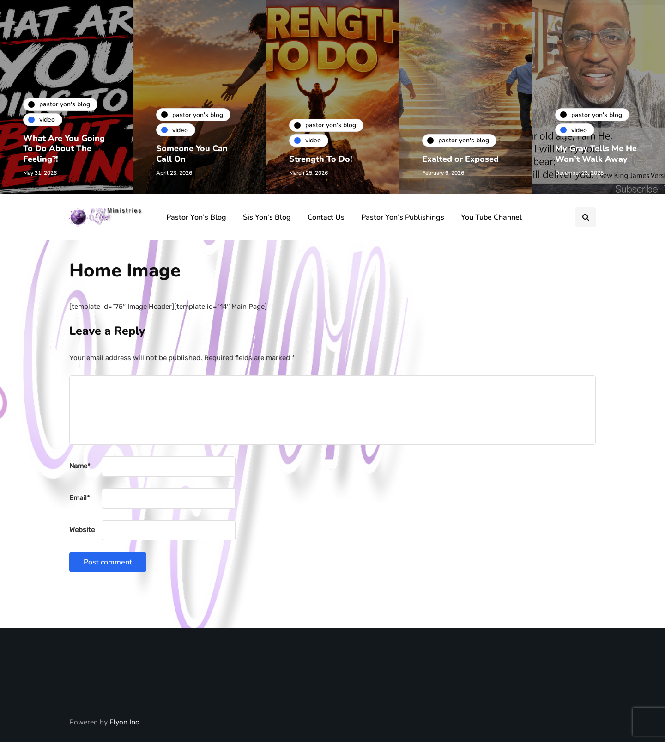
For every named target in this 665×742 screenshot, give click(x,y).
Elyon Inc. (125, 722)
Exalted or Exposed (460, 159)
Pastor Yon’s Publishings (402, 217)
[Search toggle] (585, 217)
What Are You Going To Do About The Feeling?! (64, 149)
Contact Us (326, 217)
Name (80, 466)
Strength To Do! (320, 159)
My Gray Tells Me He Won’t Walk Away (596, 154)
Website (82, 530)
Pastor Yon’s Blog (196, 217)
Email (79, 498)
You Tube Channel (491, 217)
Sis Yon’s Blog (267, 217)
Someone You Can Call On (192, 154)
